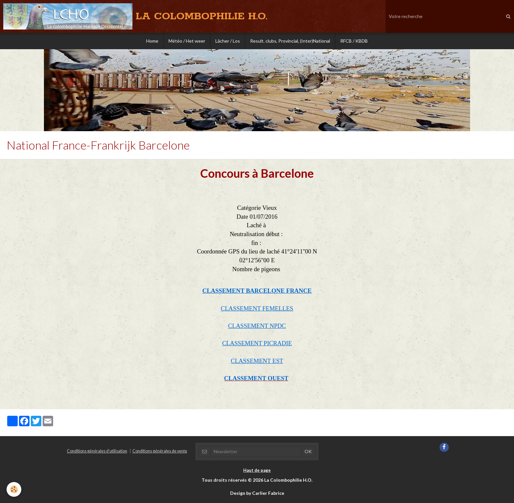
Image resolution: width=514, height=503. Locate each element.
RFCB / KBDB (354, 41)
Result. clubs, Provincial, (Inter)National (290, 41)
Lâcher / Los (227, 41)
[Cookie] (14, 489)
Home (152, 41)
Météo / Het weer (186, 41)
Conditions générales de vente (159, 451)
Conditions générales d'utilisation (97, 451)
